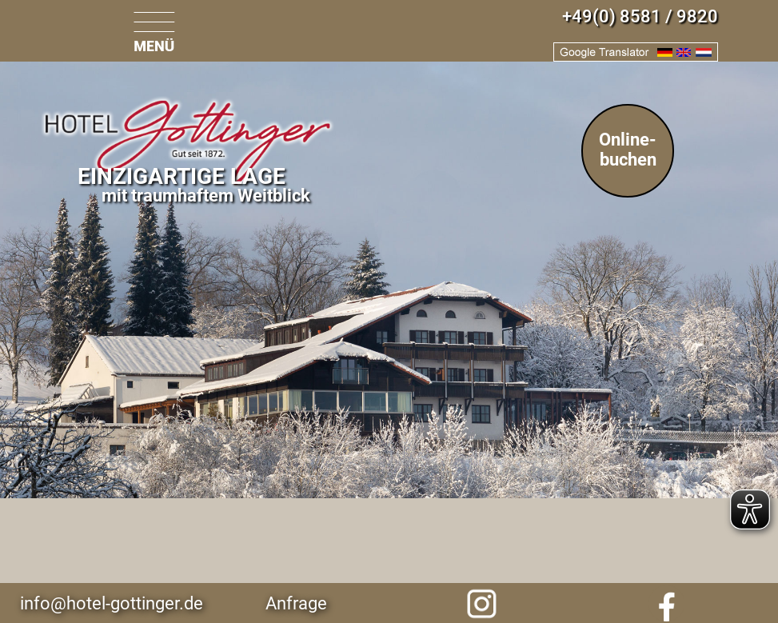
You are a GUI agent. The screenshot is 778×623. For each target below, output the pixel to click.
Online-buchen (627, 150)
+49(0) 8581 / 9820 (640, 16)
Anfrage (296, 603)
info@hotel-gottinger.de (111, 603)
